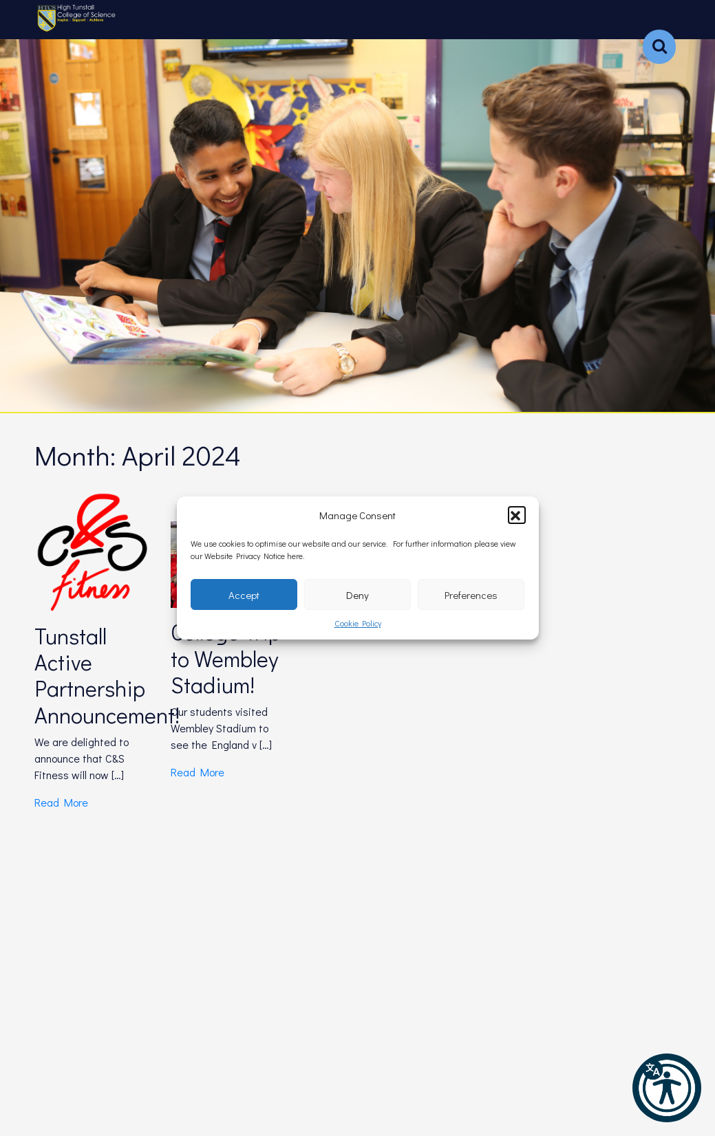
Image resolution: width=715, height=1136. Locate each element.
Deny (357, 595)
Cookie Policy (357, 623)
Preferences (471, 595)
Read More (61, 802)
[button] (517, 515)
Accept (243, 595)
